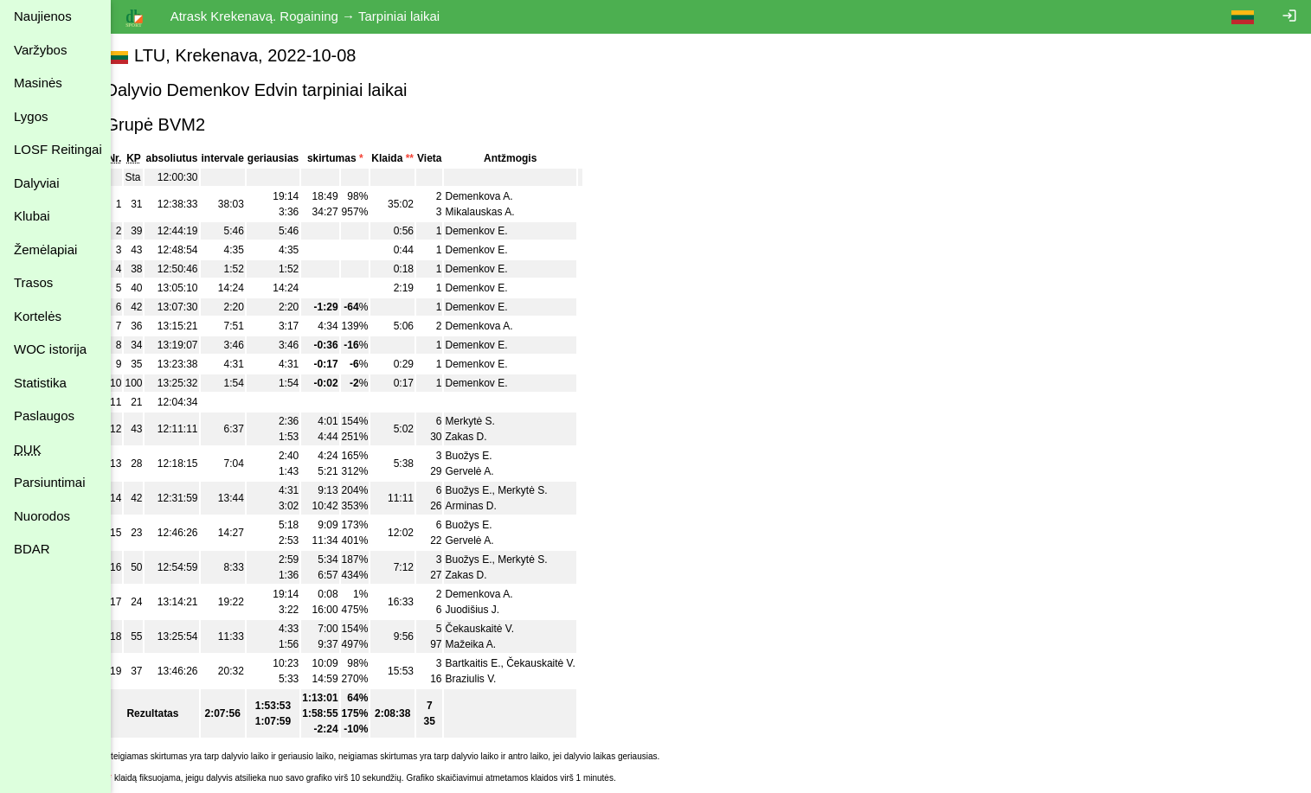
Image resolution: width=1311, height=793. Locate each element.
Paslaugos (44, 415)
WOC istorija (50, 349)
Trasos (33, 282)
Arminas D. (490, 506)
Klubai (32, 215)
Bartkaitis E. (492, 663)
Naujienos (43, 16)
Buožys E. (488, 456)
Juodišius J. (492, 610)
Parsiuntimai (50, 482)
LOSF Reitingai (58, 149)
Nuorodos (42, 515)
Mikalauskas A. (499, 212)
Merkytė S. (489, 421)
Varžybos (40, 49)
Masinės (38, 82)
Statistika (40, 382)
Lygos (31, 116)
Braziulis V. (490, 679)
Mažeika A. (490, 644)
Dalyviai (37, 183)
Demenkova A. (498, 196)
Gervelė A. (489, 471)
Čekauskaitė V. (499, 629)
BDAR (32, 548)
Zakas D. (485, 437)
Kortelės (37, 316)
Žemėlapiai (45, 249)
